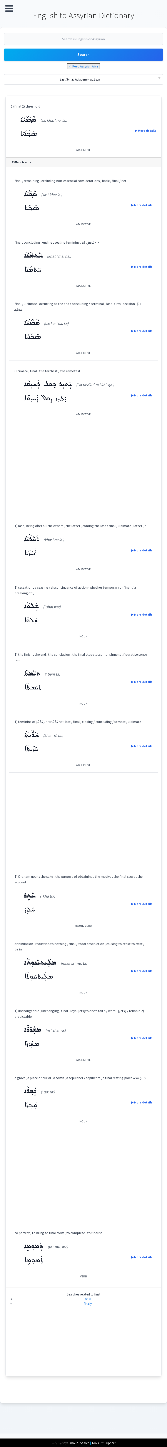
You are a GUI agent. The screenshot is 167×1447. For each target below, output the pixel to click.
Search (83, 56)
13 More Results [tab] (21, 163)
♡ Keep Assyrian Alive (83, 68)
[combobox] (83, 42)
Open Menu (9, 8)
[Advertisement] (83, 470)
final (88, 1312)
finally (88, 1316)
